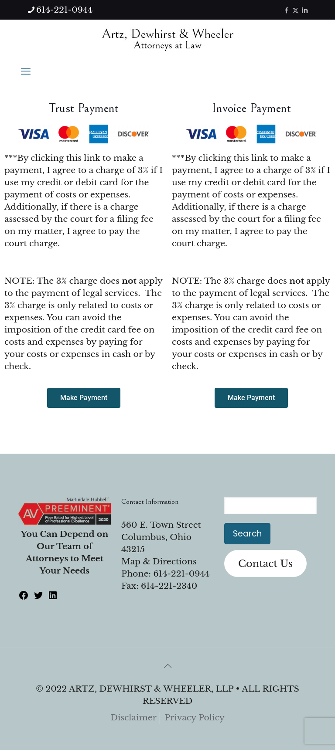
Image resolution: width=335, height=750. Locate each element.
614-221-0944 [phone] (64, 10)
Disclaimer (133, 718)
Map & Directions (159, 562)
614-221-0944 (181, 574)
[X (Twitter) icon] (295, 10)
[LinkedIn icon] (304, 10)
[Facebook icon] (286, 10)
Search (247, 534)
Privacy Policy (194, 718)
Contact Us (265, 563)
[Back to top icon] (167, 666)
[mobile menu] (25, 71)
